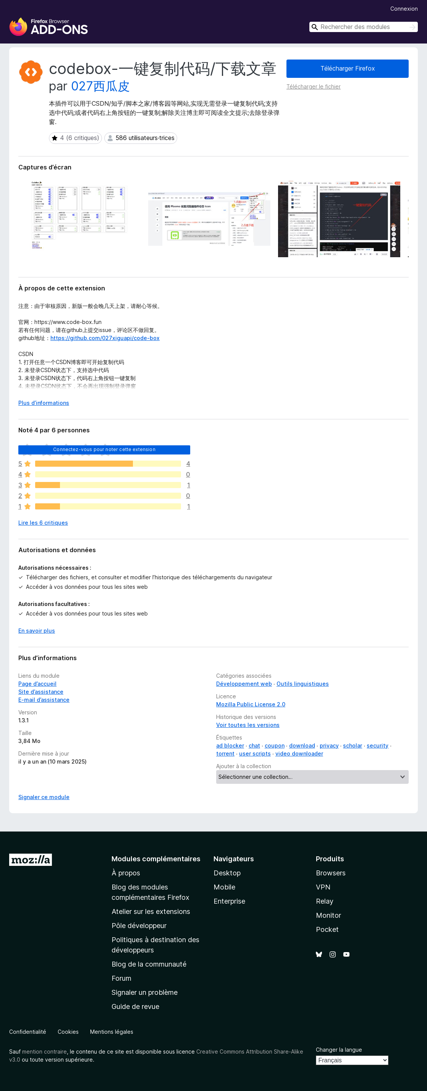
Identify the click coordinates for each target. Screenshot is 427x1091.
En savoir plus (36, 630)
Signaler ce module (44, 797)
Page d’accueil (37, 683)
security (377, 745)
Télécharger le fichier (313, 86)
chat (254, 745)
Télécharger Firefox (347, 68)
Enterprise (229, 901)
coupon (275, 745)
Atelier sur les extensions (151, 911)
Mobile (224, 887)
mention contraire (44, 1051)
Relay (324, 901)
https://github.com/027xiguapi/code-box (105, 338)
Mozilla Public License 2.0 (250, 704)
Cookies (68, 1031)
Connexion (404, 8)
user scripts (255, 753)
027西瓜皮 (100, 86)
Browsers (331, 873)
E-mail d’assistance (44, 699)
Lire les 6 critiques (43, 522)
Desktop (227, 873)
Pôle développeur (139, 926)
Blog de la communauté (149, 964)
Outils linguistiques (303, 683)
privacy (329, 745)
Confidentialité (27, 1031)
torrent (225, 753)
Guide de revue (135, 1006)
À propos (126, 873)
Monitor (328, 915)
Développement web (244, 683)
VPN (323, 887)
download (302, 745)
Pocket (327, 929)
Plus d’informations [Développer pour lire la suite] (43, 403)
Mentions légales (111, 1031)
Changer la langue (339, 1049)
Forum (121, 978)
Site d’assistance (40, 691)
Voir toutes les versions (248, 725)
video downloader (299, 753)
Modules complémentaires (156, 859)
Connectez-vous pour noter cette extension (104, 449)
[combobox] (363, 27)
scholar (352, 745)
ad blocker (230, 745)
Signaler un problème (145, 992)
